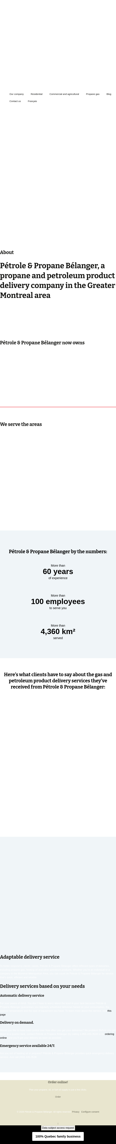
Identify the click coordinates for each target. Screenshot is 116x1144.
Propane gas (92, 94)
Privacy (75, 1112)
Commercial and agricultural (64, 94)
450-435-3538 (8, 10)
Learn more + (7, 333)
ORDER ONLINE (10, 25)
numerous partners (21, 326)
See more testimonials (58, 821)
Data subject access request (58, 1127)
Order (58, 1097)
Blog (109, 94)
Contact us (15, 101)
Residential (37, 94)
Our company (16, 94)
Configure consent (90, 1112)
